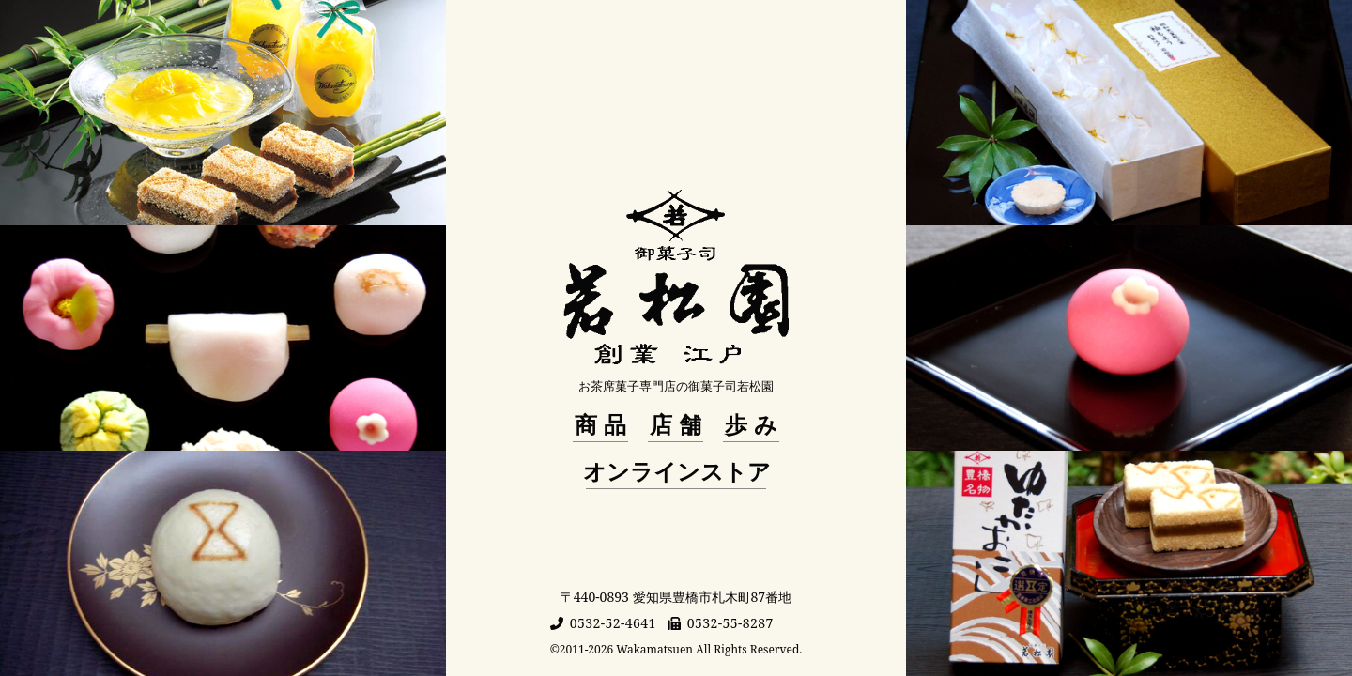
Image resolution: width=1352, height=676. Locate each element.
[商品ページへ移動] (223, 112)
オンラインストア (677, 471)
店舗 (679, 424)
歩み (754, 424)
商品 (604, 424)
